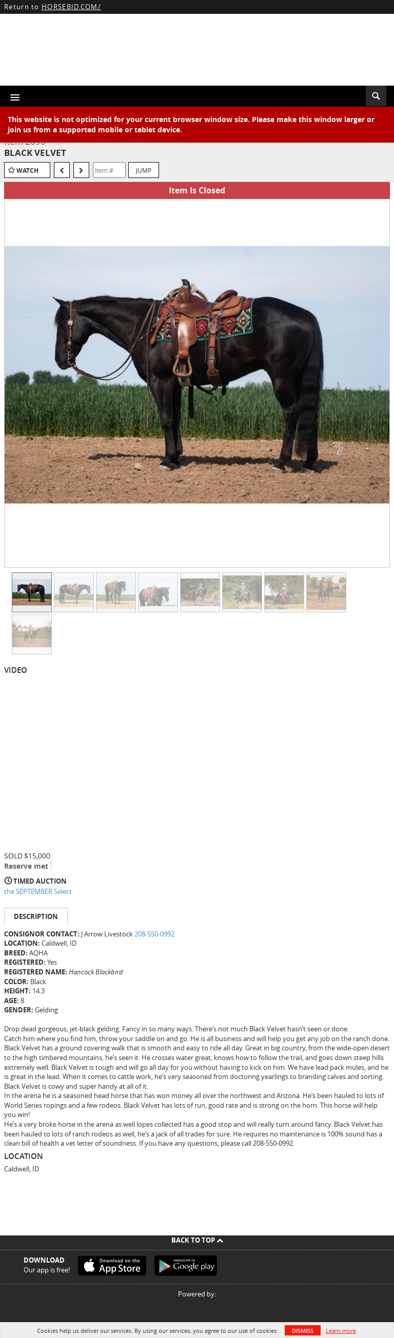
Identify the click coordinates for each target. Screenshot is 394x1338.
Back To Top (197, 1240)
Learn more (341, 1330)
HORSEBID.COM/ (71, 6)
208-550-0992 (154, 933)
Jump (143, 170)
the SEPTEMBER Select (38, 891)
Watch (27, 170)
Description (36, 916)
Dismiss (302, 1330)
